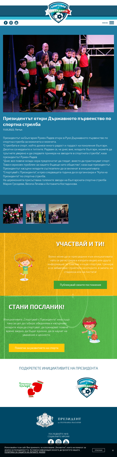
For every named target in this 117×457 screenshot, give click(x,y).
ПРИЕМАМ (98, 450)
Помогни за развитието (36, 348)
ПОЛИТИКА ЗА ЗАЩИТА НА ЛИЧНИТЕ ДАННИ (25, 452)
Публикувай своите (80, 285)
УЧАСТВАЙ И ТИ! (80, 243)
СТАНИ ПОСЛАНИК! (36, 306)
